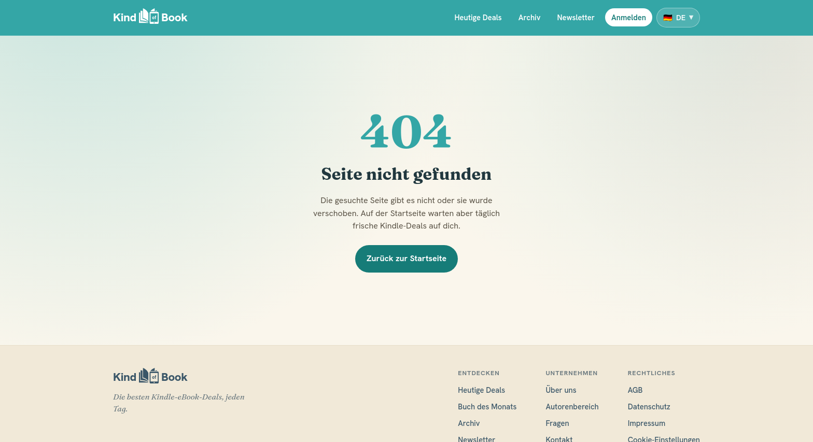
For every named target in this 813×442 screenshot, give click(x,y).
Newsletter (575, 17)
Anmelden (628, 17)
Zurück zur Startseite (406, 258)
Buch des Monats (487, 406)
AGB (635, 390)
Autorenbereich (571, 406)
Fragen (557, 423)
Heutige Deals (477, 17)
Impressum (646, 423)
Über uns (560, 390)
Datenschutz (649, 406)
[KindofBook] (150, 18)
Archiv (529, 17)
